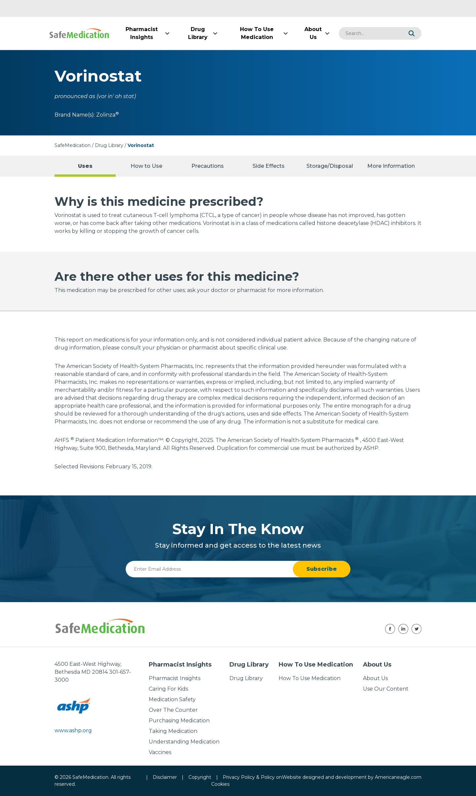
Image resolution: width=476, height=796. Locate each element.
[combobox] (370, 33)
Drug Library (109, 145)
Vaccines (160, 752)
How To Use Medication (309, 678)
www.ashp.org (73, 730)
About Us (375, 678)
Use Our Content (386, 689)
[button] (411, 33)
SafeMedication (73, 145)
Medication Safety (172, 699)
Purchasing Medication (179, 720)
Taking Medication (173, 731)
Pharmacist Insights (174, 678)
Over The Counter (173, 710)
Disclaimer (165, 777)
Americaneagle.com (398, 777)
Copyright (199, 777)
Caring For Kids (168, 689)
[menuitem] (141, 33)
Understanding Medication (184, 742)
